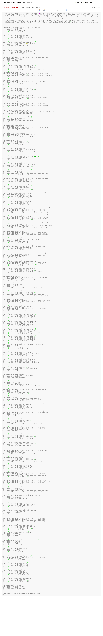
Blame (41, 10)
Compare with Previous (50, 10)
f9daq (29, 3)
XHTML (61, 633)
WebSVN (43, 633)
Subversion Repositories (13, 3)
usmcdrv (18, 7)
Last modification (61, 10)
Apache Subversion (52, 633)
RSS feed (76, 10)
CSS (65, 633)
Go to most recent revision (32, 10)
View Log (69, 10)
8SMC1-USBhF (10, 7)
